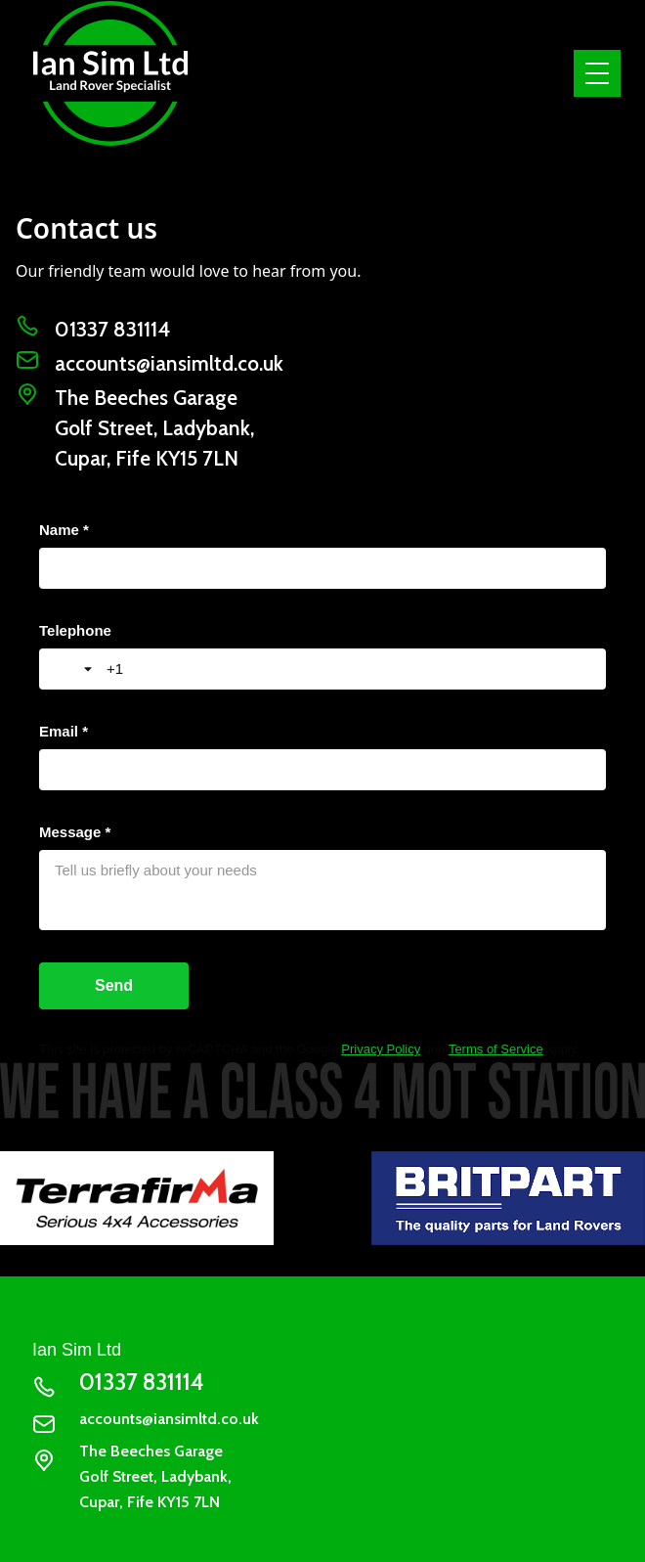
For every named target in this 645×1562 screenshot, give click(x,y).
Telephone (75, 630)
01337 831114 (112, 329)
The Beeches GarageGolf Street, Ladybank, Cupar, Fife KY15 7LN (154, 427)
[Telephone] (348, 669)
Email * (63, 731)
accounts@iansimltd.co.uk (169, 363)
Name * (64, 529)
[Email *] (322, 770)
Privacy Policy (380, 1049)
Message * (74, 832)
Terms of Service (496, 1049)
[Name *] (322, 568)
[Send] (114, 985)
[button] (593, 73)
